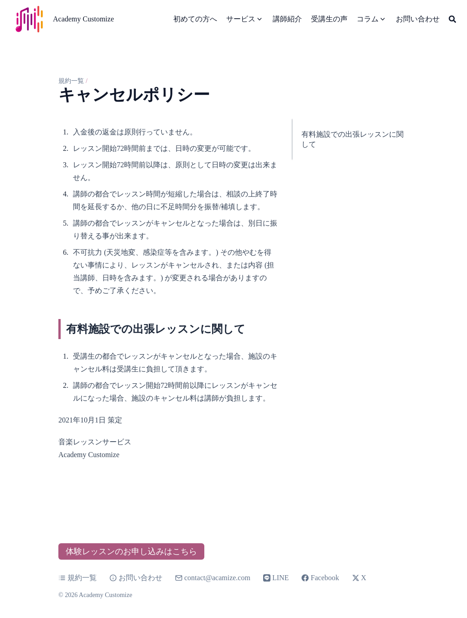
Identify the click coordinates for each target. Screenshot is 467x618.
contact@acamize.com (217, 578)
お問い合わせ (135, 578)
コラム (368, 19)
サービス (240, 19)
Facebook (320, 578)
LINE (276, 578)
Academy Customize (83, 19)
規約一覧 (71, 80)
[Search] (452, 19)
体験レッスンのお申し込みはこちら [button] (131, 551)
